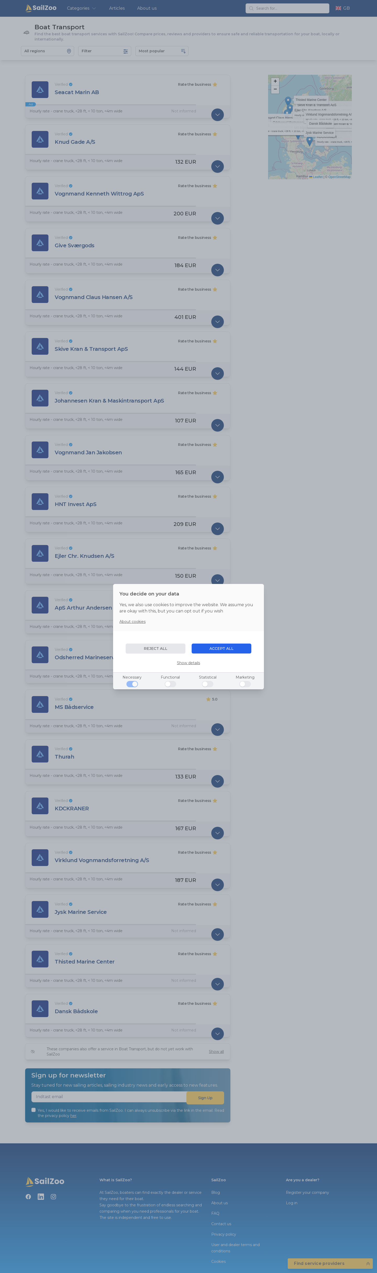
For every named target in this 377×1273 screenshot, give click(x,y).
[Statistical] (207, 684)
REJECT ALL (155, 648)
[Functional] (170, 684)
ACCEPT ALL (221, 648)
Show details (188, 663)
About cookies (132, 621)
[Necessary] (132, 684)
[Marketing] (245, 684)
